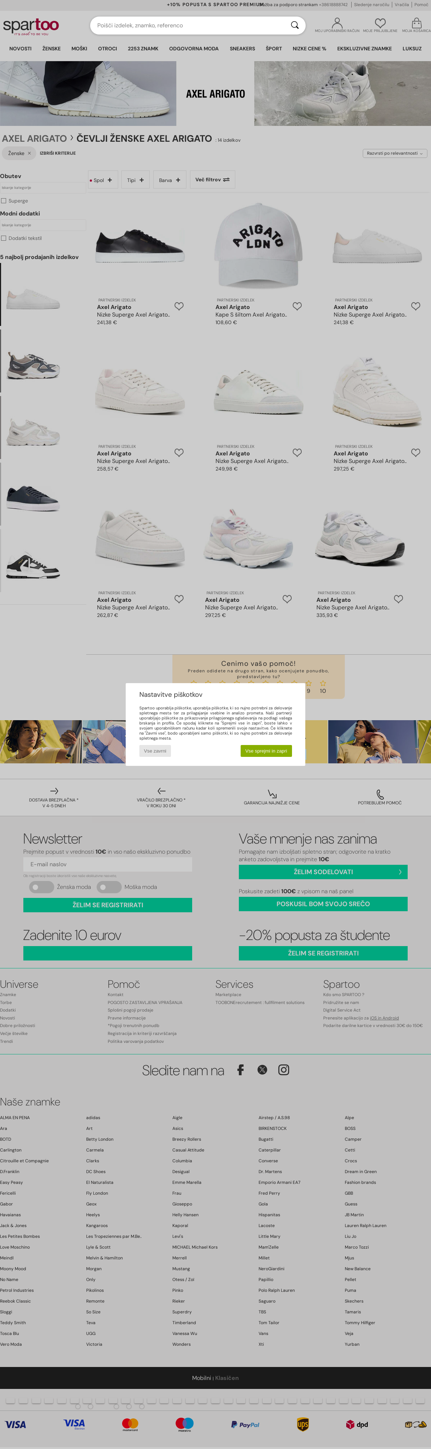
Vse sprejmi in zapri (266, 751)
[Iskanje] (295, 26)
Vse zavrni (155, 751)
